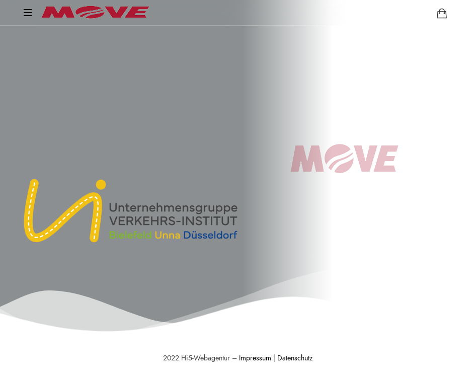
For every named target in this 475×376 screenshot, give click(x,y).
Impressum (255, 358)
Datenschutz (294, 358)
